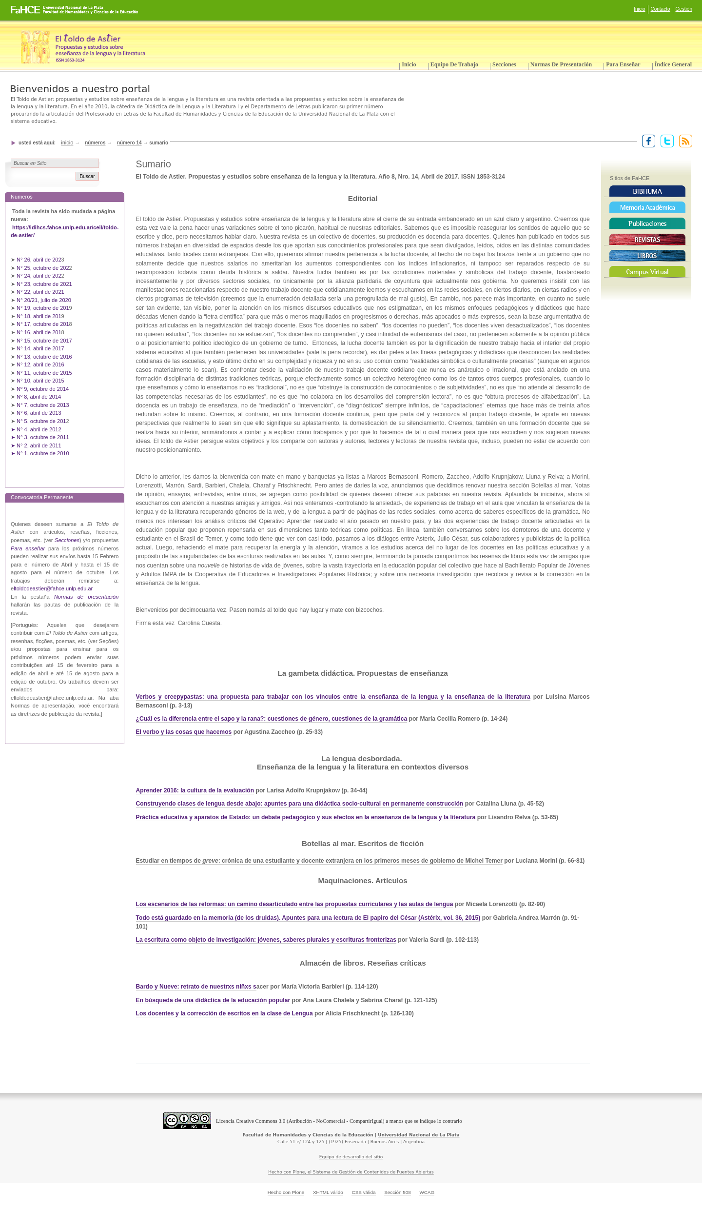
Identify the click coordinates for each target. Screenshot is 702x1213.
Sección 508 (397, 1192)
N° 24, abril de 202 (39, 276)
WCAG (426, 1192)
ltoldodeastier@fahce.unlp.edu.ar (53, 588)
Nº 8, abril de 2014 (39, 397)
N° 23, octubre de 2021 (44, 284)
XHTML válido (328, 1192)
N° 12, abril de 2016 (41, 364)
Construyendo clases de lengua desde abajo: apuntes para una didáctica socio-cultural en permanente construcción (300, 803)
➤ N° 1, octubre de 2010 (40, 453)
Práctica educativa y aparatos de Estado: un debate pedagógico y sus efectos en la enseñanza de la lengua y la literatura (306, 817)
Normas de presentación (561, 64)
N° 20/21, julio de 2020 (45, 300)
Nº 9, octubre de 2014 (43, 389)
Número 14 (129, 142)
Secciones (504, 64)
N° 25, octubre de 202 (43, 268)
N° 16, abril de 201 (39, 332)
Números (95, 142)
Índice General (673, 64)
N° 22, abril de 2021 (40, 292)
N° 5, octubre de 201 (41, 421)
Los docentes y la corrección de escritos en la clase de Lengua (224, 1013)
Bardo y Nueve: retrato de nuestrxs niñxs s (196, 986)
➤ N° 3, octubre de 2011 (40, 437)
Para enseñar (623, 64)
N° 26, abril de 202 (39, 260)
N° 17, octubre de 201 (43, 324)
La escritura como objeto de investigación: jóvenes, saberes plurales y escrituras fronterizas (266, 939)
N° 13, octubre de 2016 (45, 357)
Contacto (660, 9)
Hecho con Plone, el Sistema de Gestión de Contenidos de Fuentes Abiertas (351, 1172)
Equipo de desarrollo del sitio (351, 1156)
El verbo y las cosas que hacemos (184, 731)
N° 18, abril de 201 (39, 316)
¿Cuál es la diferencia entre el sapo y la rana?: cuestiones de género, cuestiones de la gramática (272, 718)
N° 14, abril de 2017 (41, 348)
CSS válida (363, 1192)
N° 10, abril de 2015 (40, 381)
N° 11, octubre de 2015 (44, 373)
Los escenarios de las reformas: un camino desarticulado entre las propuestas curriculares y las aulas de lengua (294, 904)
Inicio (639, 9)
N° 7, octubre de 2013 (43, 405)
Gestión (684, 9)
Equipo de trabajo (454, 64)
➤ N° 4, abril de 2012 (36, 429)
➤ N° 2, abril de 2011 (36, 445)
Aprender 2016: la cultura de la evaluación (195, 790)
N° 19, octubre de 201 (43, 308)
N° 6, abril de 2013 (39, 413)
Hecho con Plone (286, 1192)
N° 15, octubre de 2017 (44, 341)
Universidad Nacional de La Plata (418, 1134)
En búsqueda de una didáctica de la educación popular (213, 1000)
